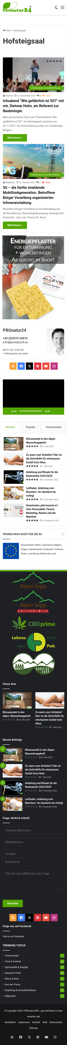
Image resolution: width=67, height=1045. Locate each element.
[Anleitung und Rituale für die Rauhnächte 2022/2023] (13, 477)
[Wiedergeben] (7, 411)
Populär (30, 427)
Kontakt (36, 1022)
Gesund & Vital (13, 972)
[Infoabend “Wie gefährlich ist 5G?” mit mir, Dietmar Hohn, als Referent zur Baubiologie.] (33, 74)
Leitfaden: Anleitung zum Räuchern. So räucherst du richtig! (41, 492)
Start (7, 30)
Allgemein (10, 995)
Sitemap (33, 1028)
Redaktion (10, 182)
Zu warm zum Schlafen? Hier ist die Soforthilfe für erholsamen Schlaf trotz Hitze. (44, 458)
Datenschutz (55, 1022)
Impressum (24, 1022)
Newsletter (10, 1022)
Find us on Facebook (13, 936)
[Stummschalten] (54, 411)
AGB (45, 1022)
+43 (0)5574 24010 (15, 338)
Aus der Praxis (12, 984)
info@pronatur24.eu (15, 342)
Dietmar (9, 95)
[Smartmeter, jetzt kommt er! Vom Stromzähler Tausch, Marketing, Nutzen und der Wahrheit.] (13, 510)
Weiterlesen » (15, 137)
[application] (33, 397)
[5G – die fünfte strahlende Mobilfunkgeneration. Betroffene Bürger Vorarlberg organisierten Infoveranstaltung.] (33, 161)
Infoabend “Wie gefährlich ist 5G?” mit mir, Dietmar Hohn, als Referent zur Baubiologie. (33, 106)
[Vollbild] (59, 411)
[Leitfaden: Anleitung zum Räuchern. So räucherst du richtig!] (13, 493)
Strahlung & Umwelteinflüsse (20, 990)
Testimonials (12, 955)
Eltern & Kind (12, 978)
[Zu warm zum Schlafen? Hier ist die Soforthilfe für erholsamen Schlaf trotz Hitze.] (13, 460)
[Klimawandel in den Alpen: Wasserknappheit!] (13, 444)
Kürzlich (10, 427)
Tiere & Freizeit (13, 961)
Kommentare (53, 427)
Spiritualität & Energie (16, 967)
